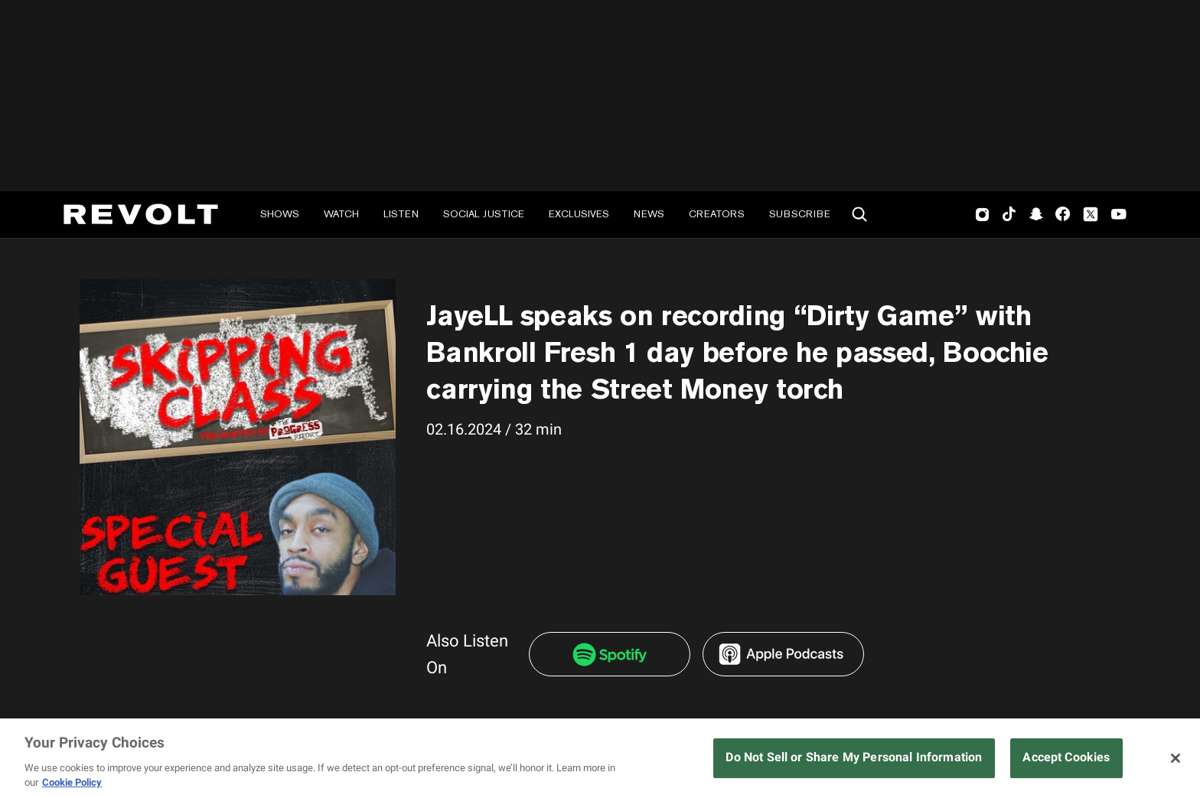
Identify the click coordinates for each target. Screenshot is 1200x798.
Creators (717, 213)
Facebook (1062, 214)
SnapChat (1036, 214)
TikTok (1009, 214)
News (649, 213)
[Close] (1175, 758)
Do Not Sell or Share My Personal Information (854, 757)
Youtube (1119, 216)
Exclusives (579, 213)
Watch (341, 213)
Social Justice (483, 213)
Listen (401, 213)
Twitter (1090, 214)
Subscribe (799, 213)
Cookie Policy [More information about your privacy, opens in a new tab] (72, 782)
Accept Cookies (1066, 757)
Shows (279, 213)
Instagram (983, 214)
